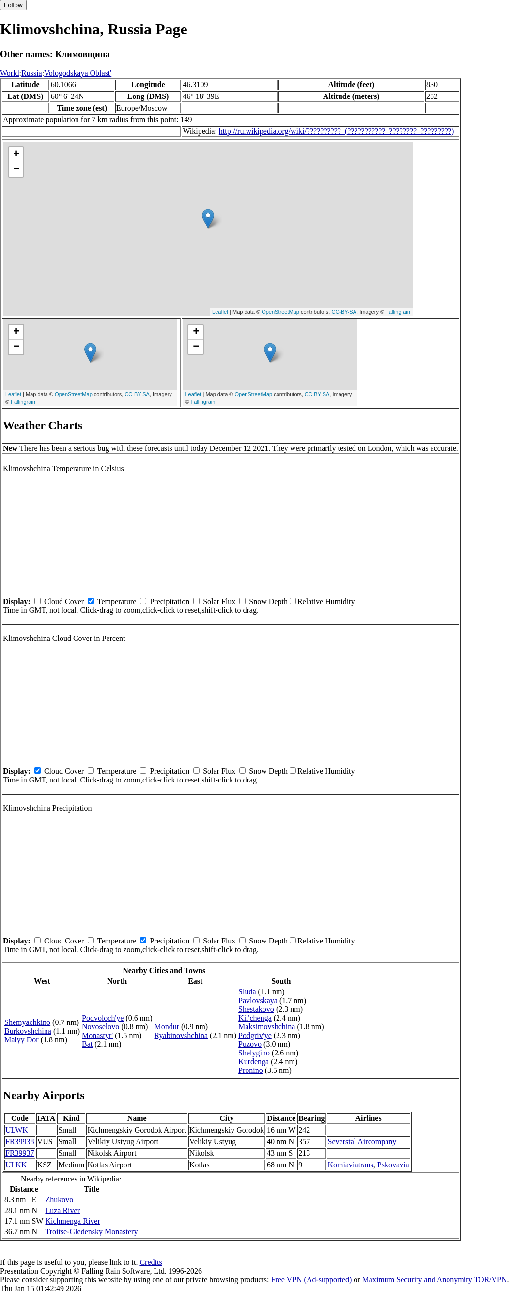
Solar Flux (219, 601)
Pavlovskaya (258, 1000)
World (9, 73)
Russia (31, 73)
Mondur (167, 1026)
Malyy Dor (21, 1040)
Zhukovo (59, 1200)
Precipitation (169, 601)
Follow (13, 5)
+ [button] (16, 154)
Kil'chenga (255, 1018)
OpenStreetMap (280, 312)
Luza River (62, 1210)
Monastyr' (97, 1035)
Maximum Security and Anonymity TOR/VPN (434, 1280)
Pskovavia (393, 1165)
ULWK (16, 1130)
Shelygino (254, 1053)
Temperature (117, 601)
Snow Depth (268, 601)
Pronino (250, 1070)
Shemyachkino (27, 1022)
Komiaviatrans (350, 1165)
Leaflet (220, 312)
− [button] (16, 169)
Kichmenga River (72, 1221)
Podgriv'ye (255, 1035)
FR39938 (19, 1141)
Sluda (247, 992)
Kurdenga (253, 1061)
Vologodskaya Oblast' (77, 73)
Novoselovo (100, 1026)
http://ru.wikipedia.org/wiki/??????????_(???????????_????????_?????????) (336, 131)
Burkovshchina (27, 1031)
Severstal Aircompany (362, 1141)
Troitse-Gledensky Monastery (91, 1232)
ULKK (16, 1165)
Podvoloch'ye (103, 1018)
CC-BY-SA (343, 312)
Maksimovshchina (266, 1026)
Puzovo (250, 1044)
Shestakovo (256, 1009)
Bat (87, 1044)
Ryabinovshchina (181, 1035)
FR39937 (19, 1153)
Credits (150, 1262)
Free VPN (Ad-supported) (311, 1280)
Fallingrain (398, 312)
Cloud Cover (64, 601)
